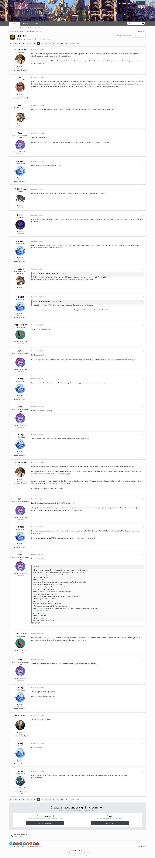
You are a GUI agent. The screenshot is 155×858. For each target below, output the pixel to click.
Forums (12, 28)
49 (42, 43)
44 (23, 43)
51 (50, 43)
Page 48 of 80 (74, 43)
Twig (20, 133)
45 (27, 43)
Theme (73, 850)
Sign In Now (109, 823)
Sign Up (140, 3)
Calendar (21, 28)
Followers (136, 36)
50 (46, 43)
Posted (37, 49)
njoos (20, 771)
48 (38, 43)
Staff (29, 28)
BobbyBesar (20, 189)
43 (19, 43)
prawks (20, 77)
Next (62, 43)
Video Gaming (45, 39)
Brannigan (22, 39)
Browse (14, 24)
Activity (25, 24)
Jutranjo (20, 161)
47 (35, 43)
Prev (15, 43)
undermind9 (20, 49)
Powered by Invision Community (77, 855)
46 (31, 43)
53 (57, 43)
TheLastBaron (20, 325)
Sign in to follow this (124, 36)
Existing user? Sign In (126, 3)
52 (53, 43)
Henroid (20, 105)
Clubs (36, 24)
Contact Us (81, 850)
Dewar (20, 215)
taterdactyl (20, 715)
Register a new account (45, 823)
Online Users (39, 28)
